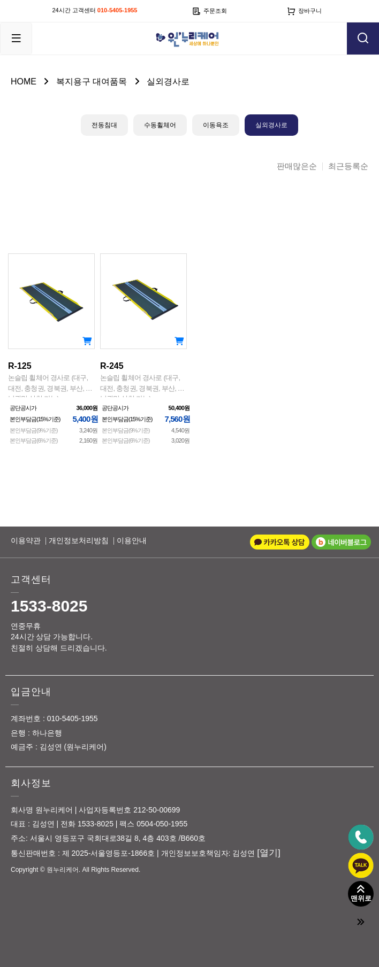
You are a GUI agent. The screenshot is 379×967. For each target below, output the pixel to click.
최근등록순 (348, 167)
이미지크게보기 (180, 203)
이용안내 (132, 541)
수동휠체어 (160, 125)
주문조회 (209, 11)
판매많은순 (297, 167)
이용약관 (26, 541)
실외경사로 (168, 81)
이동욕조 (216, 125)
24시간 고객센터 (95, 10)
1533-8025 (49, 606)
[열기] (268, 853)
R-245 (143, 377)
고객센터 (31, 579)
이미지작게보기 (199, 203)
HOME (23, 81)
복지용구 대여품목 (91, 81)
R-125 (51, 377)
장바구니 (304, 11)
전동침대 (104, 125)
